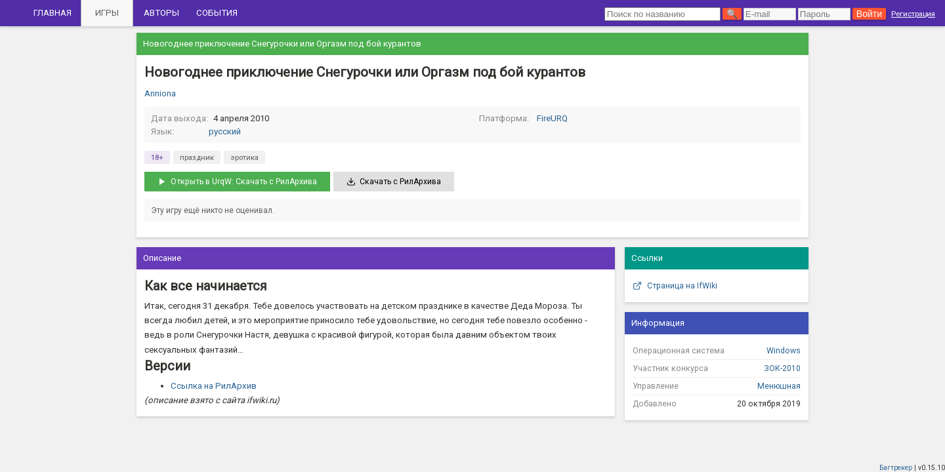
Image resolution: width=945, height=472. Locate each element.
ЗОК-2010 (782, 368)
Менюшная (779, 386)
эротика (244, 157)
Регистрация (913, 13)
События (217, 13)
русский (225, 131)
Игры (107, 13)
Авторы (161, 13)
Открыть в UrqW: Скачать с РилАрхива (237, 181)
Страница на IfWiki (675, 285)
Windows (783, 350)
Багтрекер (895, 467)
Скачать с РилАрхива (393, 181)
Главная (52, 13)
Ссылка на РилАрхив (214, 386)
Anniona (160, 93)
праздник (197, 157)
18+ (157, 157)
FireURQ (552, 118)
